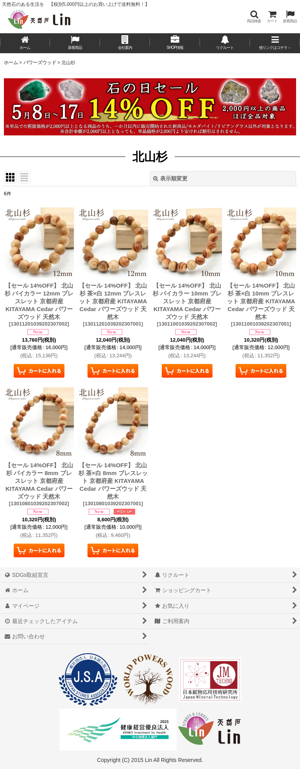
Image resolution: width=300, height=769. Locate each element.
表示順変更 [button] (170, 178)
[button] (254, 16)
